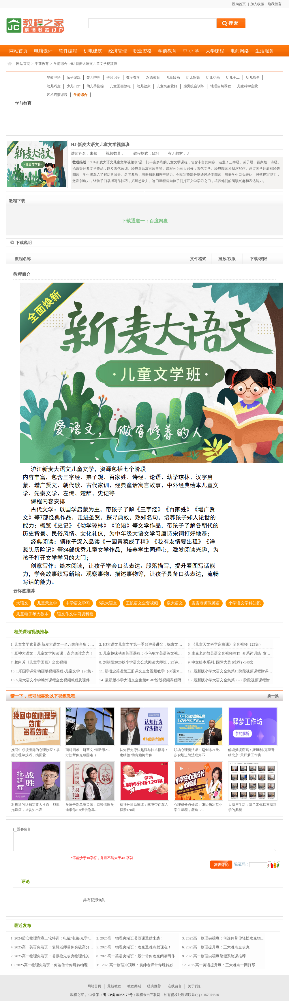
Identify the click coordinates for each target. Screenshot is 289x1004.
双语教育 (153, 77)
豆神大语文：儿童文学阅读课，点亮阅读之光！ (53, 653)
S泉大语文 (108, 603)
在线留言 (175, 986)
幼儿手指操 (95, 86)
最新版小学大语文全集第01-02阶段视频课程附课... (145, 680)
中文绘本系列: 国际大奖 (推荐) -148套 (222, 662)
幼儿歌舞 (193, 77)
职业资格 (142, 50)
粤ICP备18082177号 (118, 995)
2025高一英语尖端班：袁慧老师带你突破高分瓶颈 (55, 947)
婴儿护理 (93, 77)
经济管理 (117, 50)
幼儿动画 (213, 77)
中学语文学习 (78, 603)
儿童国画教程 (120, 86)
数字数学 (133, 77)
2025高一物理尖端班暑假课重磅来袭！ (131, 938)
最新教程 (114, 986)
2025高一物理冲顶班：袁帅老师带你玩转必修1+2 (142, 965)
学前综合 (60, 64)
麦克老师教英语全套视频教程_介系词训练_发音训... (234, 653)
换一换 (273, 696)
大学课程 (215, 50)
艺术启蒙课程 (57, 95)
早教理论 (54, 77)
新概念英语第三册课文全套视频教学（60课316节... (146, 671)
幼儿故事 (253, 77)
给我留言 (275, 4)
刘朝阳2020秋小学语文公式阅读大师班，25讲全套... (145, 662)
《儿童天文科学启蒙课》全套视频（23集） (227, 644)
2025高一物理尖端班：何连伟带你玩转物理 (51, 965)
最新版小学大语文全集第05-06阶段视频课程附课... (234, 680)
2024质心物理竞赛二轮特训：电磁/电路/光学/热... (54, 938)
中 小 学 (191, 50)
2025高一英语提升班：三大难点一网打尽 (221, 965)
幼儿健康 (144, 86)
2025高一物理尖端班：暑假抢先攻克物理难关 (51, 956)
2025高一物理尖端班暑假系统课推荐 (215, 956)
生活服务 (264, 50)
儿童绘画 (173, 77)
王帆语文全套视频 (142, 603)
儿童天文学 (47, 603)
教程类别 (134, 986)
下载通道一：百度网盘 (145, 220)
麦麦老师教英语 (206, 603)
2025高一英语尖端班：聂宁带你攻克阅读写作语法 (141, 956)
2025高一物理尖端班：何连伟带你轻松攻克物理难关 (228, 938)
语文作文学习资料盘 (75, 614)
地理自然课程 (220, 86)
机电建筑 (93, 50)
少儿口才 (73, 86)
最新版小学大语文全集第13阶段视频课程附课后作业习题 (239, 671)
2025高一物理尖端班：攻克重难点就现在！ (135, 947)
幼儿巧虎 (54, 86)
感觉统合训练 (193, 86)
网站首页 (18, 50)
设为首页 (239, 4)
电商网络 (239, 50)
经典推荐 (154, 986)
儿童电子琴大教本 (32, 614)
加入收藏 (257, 4)
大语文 (22, 603)
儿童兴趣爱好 (167, 86)
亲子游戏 (73, 77)
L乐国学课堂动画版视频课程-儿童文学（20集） (55, 671)
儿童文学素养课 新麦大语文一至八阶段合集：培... (55, 644)
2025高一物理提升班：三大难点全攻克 (217, 947)
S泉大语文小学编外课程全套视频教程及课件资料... (57, 680)
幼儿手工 (233, 77)
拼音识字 (113, 77)
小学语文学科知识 (244, 603)
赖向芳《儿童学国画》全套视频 (40, 662)
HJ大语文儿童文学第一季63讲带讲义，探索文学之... (145, 644)
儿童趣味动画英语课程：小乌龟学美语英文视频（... (145, 653)
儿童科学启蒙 (247, 86)
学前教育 (167, 50)
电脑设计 (43, 50)
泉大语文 (175, 603)
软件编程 (68, 50)
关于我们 (195, 986)
